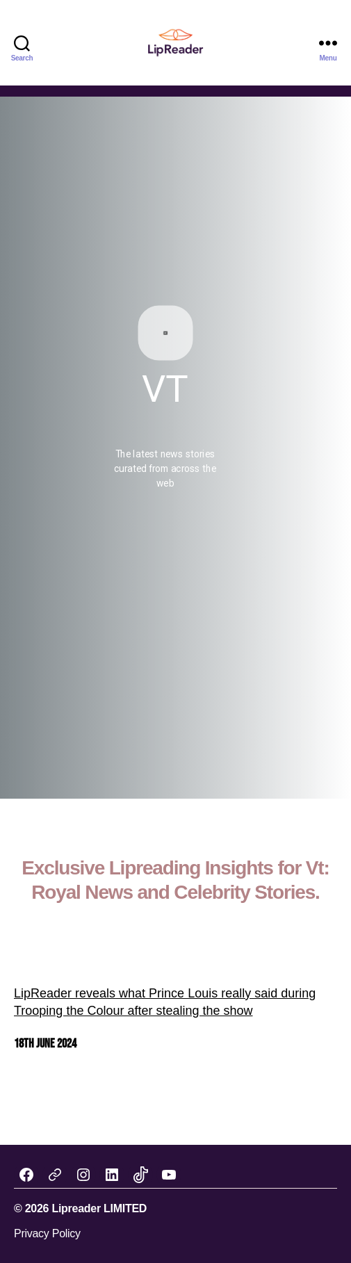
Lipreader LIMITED (99, 1208)
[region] (175, 448)
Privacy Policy (47, 1233)
